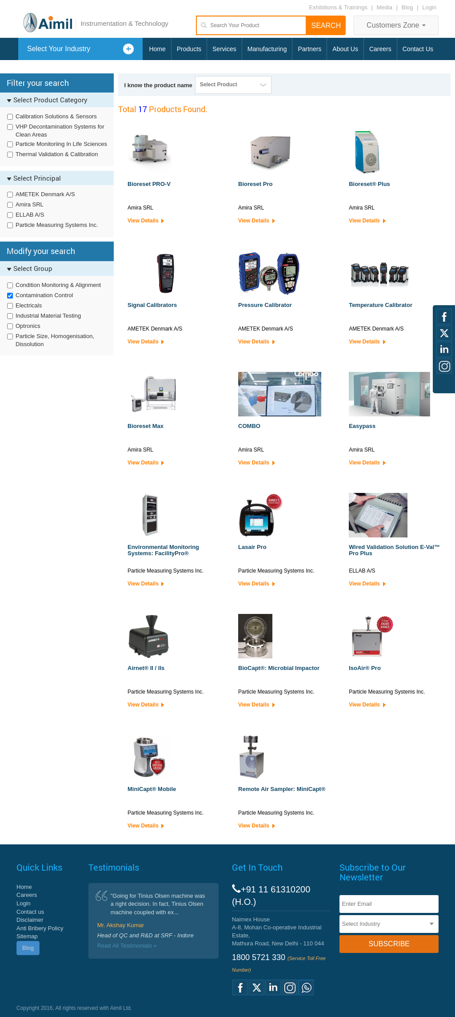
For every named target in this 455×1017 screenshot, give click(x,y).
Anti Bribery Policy (39, 928)
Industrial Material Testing (48, 315)
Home (157, 48)
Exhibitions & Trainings (338, 7)
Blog (407, 7)
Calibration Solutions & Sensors (56, 116)
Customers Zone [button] (396, 25)
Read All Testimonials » (127, 945)
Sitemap (27, 936)
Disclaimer (30, 919)
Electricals (29, 305)
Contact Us (418, 48)
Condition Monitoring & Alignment (58, 285)
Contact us (30, 911)
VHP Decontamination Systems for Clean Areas (60, 130)
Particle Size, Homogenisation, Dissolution (55, 340)
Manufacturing (267, 48)
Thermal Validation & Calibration (57, 154)
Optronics (28, 326)
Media (385, 7)
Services (224, 48)
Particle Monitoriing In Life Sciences (61, 144)
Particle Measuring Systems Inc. (57, 225)
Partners (309, 48)
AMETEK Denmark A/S (45, 194)
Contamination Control (44, 295)
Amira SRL (30, 204)
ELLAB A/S (30, 214)
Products (189, 48)
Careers (380, 48)
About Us (345, 48)
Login (429, 7)
